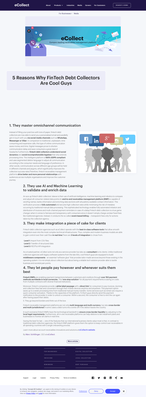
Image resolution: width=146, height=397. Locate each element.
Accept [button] (112, 391)
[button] (58, 5)
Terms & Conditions (69, 378)
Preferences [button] (83, 391)
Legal (34, 378)
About (48, 5)
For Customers (99, 5)
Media (79, 5)
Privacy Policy (30, 393)
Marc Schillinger (33, 334)
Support (25, 378)
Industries (70, 5)
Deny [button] (96, 391)
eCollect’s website (87, 330)
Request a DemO (122, 5)
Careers (88, 5)
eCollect (51, 334)
